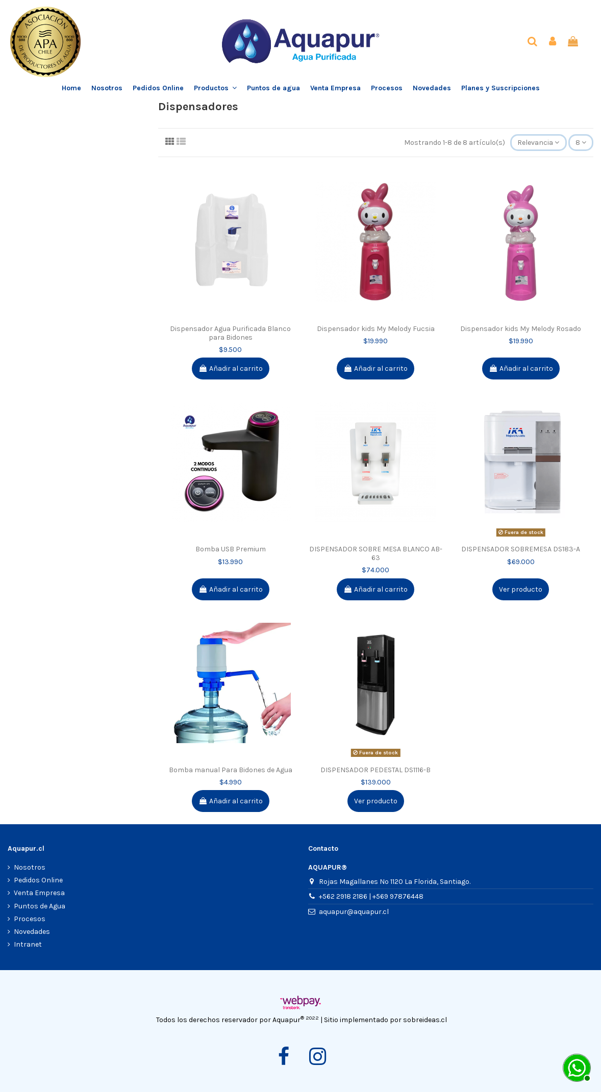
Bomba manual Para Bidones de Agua (230, 770)
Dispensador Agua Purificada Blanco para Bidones (230, 333)
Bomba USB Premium (230, 549)
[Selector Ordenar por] (538, 142)
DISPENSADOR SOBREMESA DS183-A (520, 549)
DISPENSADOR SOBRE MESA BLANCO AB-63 (375, 553)
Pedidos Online (38, 880)
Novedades (32, 931)
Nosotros (29, 867)
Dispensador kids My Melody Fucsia (376, 328)
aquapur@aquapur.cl (354, 911)
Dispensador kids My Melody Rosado (520, 328)
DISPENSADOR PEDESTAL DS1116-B (375, 770)
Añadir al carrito (230, 368)
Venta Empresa (39, 892)
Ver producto (520, 589)
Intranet (28, 944)
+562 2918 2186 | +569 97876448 (371, 896)
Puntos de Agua (39, 906)
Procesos (29, 919)
